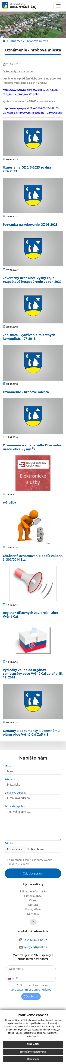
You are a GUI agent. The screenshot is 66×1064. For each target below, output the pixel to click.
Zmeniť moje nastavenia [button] (33, 1051)
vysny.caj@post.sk (35, 947)
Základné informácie (33, 891)
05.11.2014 (12, 722)
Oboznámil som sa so (30, 861)
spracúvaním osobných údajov (31, 989)
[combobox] (14, 978)
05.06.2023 (12, 159)
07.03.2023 (12, 269)
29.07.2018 (12, 326)
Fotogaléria (33, 909)
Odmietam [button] (33, 1059)
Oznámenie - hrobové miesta (29, 41)
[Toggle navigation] (58, 5)
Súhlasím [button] (33, 1044)
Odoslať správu (33, 873)
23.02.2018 (12, 384)
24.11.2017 (12, 494)
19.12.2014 (12, 604)
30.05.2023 (12, 216)
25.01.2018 (12, 437)
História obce (33, 896)
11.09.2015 (12, 547)
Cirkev (33, 900)
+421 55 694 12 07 (35, 940)
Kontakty (33, 913)
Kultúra (33, 904)
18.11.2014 (12, 661)
